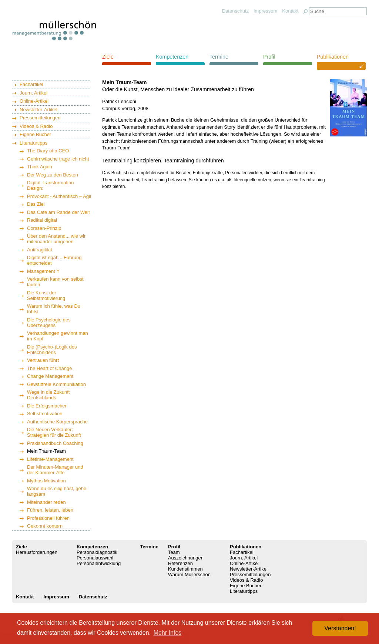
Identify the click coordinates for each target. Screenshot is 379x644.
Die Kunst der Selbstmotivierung (46, 295)
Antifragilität (39, 249)
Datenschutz (235, 11)
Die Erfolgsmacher (47, 406)
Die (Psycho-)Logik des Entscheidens (52, 349)
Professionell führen (48, 518)
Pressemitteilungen (40, 117)
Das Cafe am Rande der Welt (58, 212)
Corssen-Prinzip (44, 228)
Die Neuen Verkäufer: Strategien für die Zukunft (54, 432)
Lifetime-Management (50, 459)
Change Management (50, 376)
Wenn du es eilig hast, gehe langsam (56, 491)
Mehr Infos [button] (168, 633)
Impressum (265, 11)
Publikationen (333, 57)
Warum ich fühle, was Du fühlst (53, 308)
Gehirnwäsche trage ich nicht (58, 159)
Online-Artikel (34, 101)
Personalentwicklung (99, 563)
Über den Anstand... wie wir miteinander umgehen (56, 238)
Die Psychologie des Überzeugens (49, 322)
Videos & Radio (36, 126)
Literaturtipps (33, 143)
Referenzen (180, 563)
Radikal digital (42, 220)
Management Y (43, 271)
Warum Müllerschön (189, 574)
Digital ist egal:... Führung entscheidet (54, 260)
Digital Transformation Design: (50, 185)
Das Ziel (36, 204)
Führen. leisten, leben (50, 510)
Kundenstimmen (185, 569)
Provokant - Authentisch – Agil (59, 196)
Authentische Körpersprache (57, 422)
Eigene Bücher (35, 134)
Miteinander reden (46, 502)
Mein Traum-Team (46, 451)
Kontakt (290, 11)
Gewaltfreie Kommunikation (56, 384)
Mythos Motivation (46, 480)
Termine (218, 57)
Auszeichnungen (186, 558)
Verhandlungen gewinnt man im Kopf (57, 335)
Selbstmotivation (44, 413)
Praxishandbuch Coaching (55, 443)
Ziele (108, 57)
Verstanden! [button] (340, 628)
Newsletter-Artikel (38, 109)
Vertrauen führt (43, 360)
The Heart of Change (49, 368)
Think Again (39, 166)
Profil (269, 57)
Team (174, 552)
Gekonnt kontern (45, 526)
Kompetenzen (172, 57)
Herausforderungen (36, 552)
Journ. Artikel (33, 93)
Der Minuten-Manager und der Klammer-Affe (55, 469)
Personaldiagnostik (97, 552)
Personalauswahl (95, 558)
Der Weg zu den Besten (52, 175)
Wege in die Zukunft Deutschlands (48, 394)
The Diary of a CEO (48, 150)
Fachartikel (31, 84)
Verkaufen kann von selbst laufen (55, 281)
